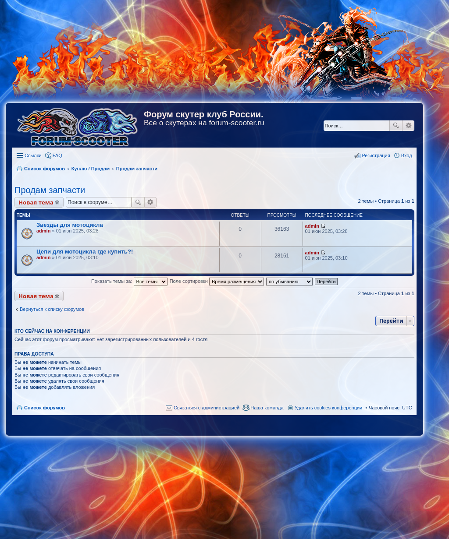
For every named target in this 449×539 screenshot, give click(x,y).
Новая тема (35, 202)
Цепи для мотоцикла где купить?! (84, 251)
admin (43, 230)
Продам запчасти (49, 190)
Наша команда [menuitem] (266, 407)
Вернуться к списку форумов (52, 309)
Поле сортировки (217, 281)
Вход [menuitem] (406, 155)
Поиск (396, 125)
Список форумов (44, 407)
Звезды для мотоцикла (69, 225)
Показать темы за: (129, 281)
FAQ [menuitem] (57, 155)
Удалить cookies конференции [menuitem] (329, 407)
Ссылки (33, 155)
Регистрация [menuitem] (376, 155)
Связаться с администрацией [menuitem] (206, 407)
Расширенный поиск (408, 125)
